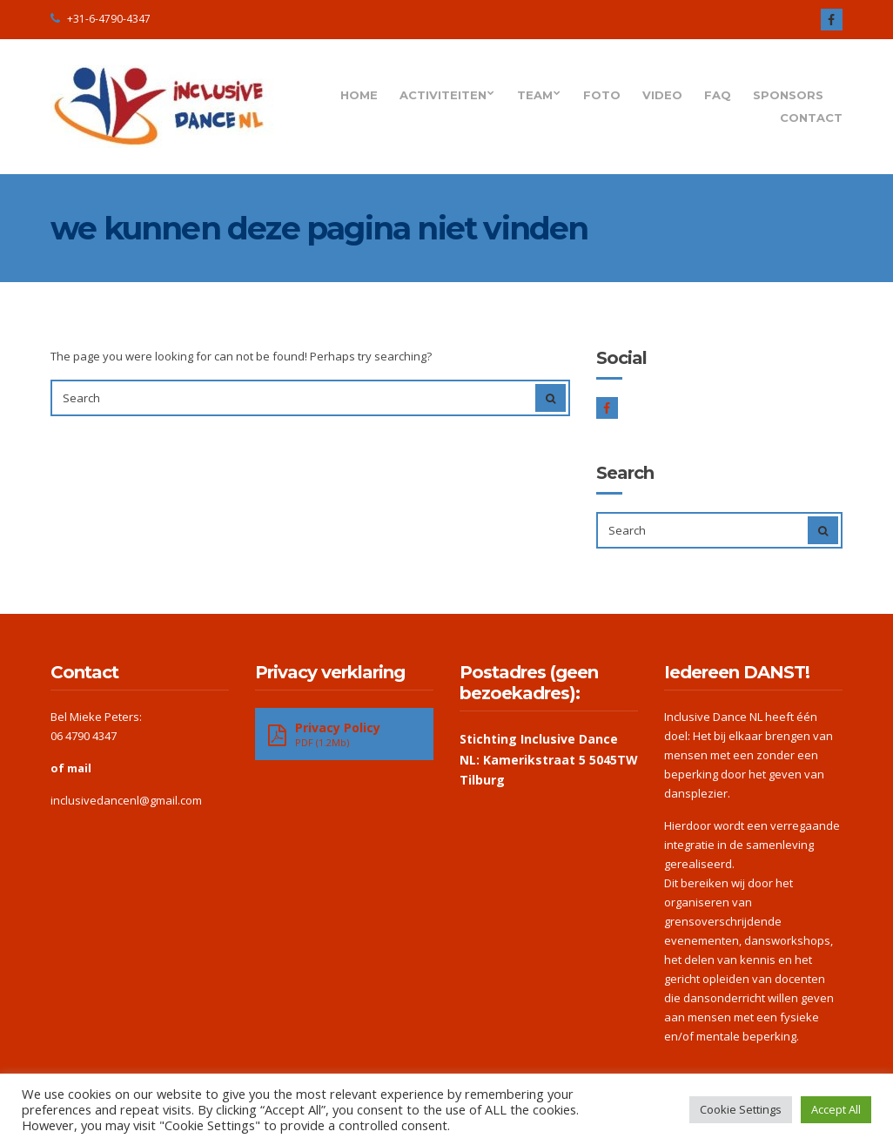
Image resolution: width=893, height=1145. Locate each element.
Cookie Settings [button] (741, 1109)
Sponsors (788, 95)
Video (662, 95)
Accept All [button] (836, 1109)
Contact (811, 118)
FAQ (717, 95)
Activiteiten (443, 95)
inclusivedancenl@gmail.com (126, 800)
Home (359, 95)
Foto (602, 95)
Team (535, 95)
